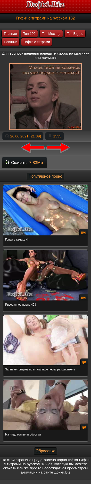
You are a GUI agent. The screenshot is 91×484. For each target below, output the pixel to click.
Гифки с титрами (37, 42)
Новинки (10, 42)
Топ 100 (29, 34)
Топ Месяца (51, 34)
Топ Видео (75, 34)
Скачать (24, 162)
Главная (10, 34)
